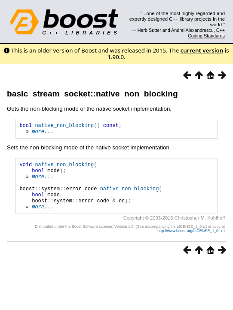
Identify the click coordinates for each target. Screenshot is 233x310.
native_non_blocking (64, 126)
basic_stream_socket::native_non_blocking (92, 93)
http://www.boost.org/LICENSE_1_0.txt (190, 244)
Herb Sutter (149, 30)
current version (202, 50)
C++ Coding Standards (206, 33)
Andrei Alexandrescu (192, 30)
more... (42, 133)
